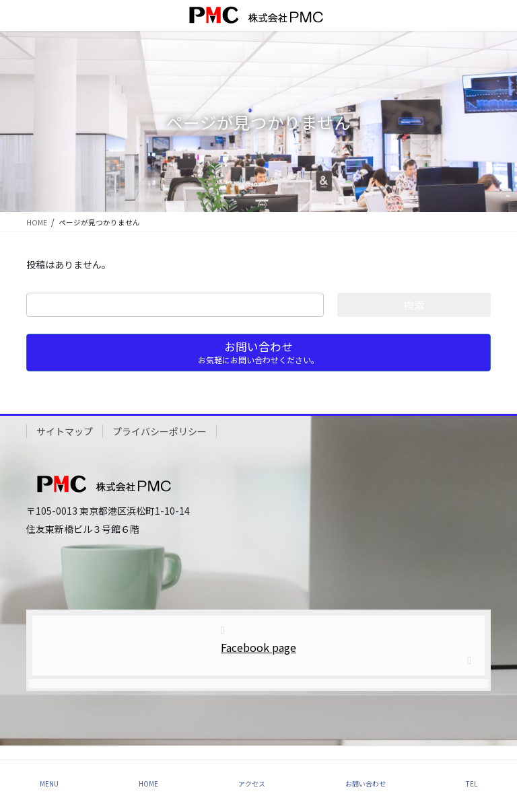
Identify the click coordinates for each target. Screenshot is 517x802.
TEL (471, 783)
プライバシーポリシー (159, 431)
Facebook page (258, 647)
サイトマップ (64, 431)
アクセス (251, 783)
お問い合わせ (365, 783)
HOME (148, 783)
